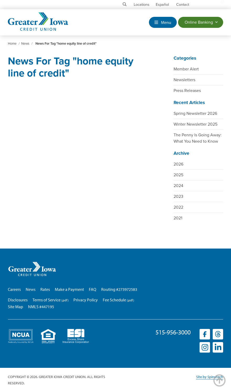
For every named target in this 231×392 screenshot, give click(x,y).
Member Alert (186, 69)
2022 (178, 207)
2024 (178, 185)
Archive (181, 153)
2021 (178, 218)
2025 (178, 175)
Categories (185, 58)
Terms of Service (47, 299)
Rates (45, 289)
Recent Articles (189, 102)
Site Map (15, 306)
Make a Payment (69, 289)
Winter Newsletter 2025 (195, 124)
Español (162, 4)
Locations (141, 4)
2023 (178, 196)
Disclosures (18, 299)
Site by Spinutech (209, 376)
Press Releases (187, 90)
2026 (178, 164)
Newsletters (184, 79)
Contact (182, 4)
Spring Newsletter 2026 (195, 113)
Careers (14, 289)
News (30, 289)
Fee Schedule (114, 299)
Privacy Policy (85, 299)
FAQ (92, 289)
